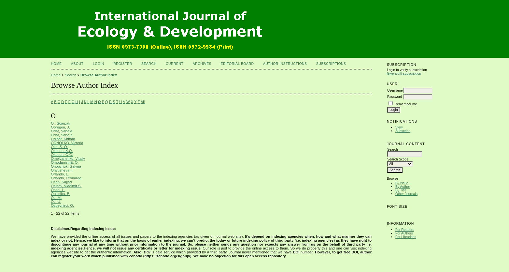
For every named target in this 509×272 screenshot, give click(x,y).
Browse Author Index (98, 75)
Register (122, 64)
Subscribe (402, 131)
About (77, 64)
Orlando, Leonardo (66, 178)
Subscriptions (331, 64)
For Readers (404, 230)
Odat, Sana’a (61, 131)
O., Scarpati (60, 123)
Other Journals (406, 194)
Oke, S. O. (59, 147)
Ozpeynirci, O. (62, 205)
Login (98, 64)
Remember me (406, 104)
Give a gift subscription (404, 73)
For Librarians (405, 237)
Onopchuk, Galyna (66, 166)
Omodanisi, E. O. (64, 162)
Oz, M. (56, 198)
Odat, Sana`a (62, 135)
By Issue (401, 183)
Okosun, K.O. (62, 151)
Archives (202, 64)
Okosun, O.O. (62, 155)
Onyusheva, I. (62, 170)
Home (56, 64)
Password (394, 96)
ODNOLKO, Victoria (67, 143)
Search (148, 64)
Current (174, 64)
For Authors (404, 233)
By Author (402, 187)
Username (395, 90)
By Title (400, 190)
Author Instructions (285, 64)
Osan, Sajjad (61, 182)
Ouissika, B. (60, 194)
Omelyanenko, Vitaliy (68, 158)
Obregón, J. (60, 127)
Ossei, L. (58, 190)
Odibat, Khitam (63, 139)
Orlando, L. (60, 174)
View (399, 127)
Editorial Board (237, 64)
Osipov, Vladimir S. (66, 186)
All (143, 102)
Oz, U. (56, 202)
